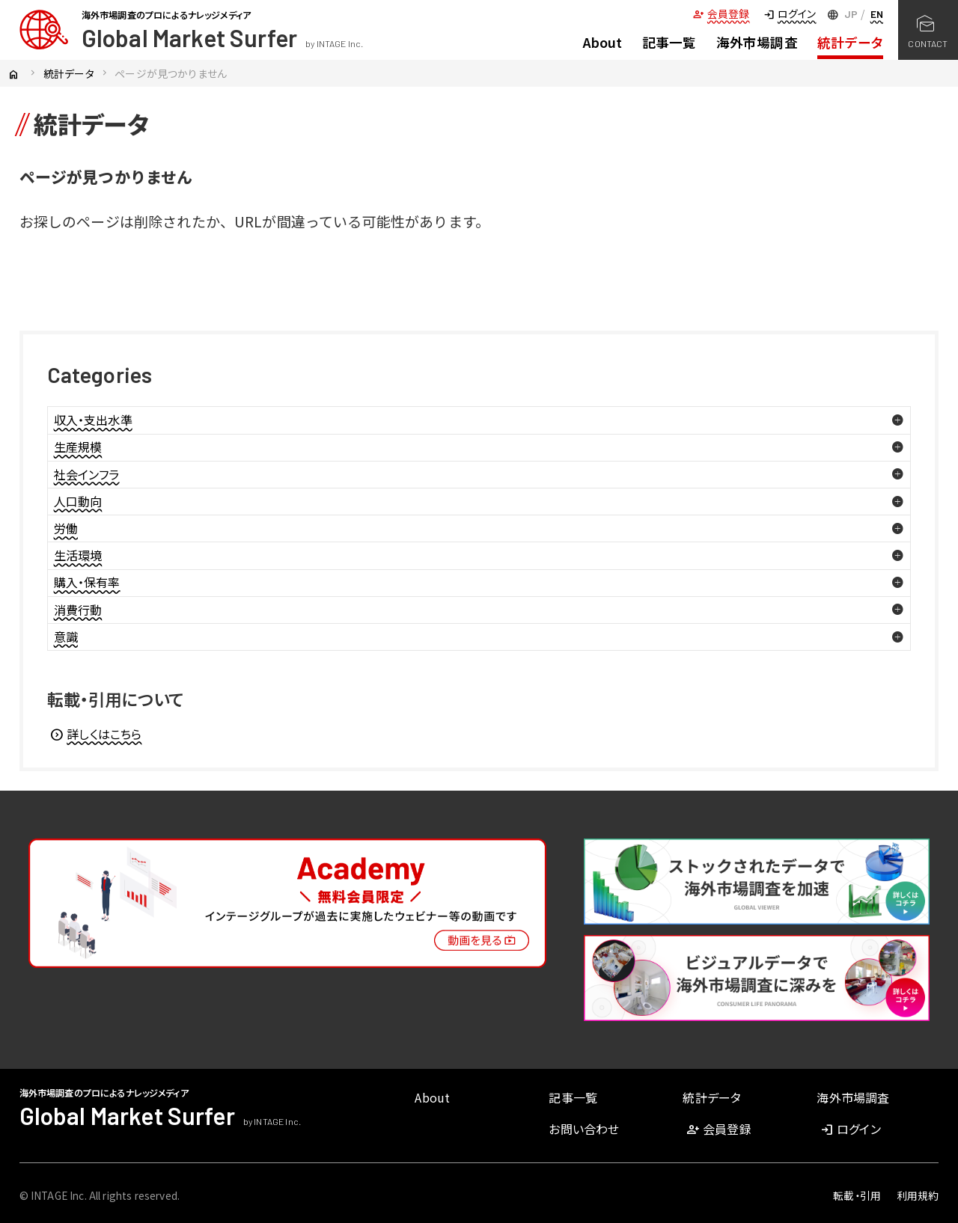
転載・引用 (857, 1195)
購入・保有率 (87, 582)
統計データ (850, 42)
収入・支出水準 (93, 420)
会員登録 (721, 13)
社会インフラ (87, 474)
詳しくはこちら (95, 734)
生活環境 (78, 555)
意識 (66, 637)
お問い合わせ (584, 1129)
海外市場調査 (757, 42)
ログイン (790, 13)
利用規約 (918, 1195)
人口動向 (78, 501)
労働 (66, 528)
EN (876, 13)
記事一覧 (669, 42)
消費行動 (78, 610)
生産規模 (78, 447)
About (603, 42)
